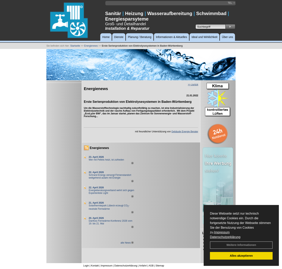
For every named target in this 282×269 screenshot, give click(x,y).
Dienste (118, 37)
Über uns (227, 37)
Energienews (99, 148)
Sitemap (159, 265)
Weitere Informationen (241, 244)
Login (86, 265)
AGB (151, 265)
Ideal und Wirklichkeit (204, 37)
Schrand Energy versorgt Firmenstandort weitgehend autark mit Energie (110, 176)
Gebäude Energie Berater (184, 131)
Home (105, 37)
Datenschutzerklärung (225, 237)
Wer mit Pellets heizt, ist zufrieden (106, 159)
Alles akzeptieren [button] (241, 255)
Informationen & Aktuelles (171, 37)
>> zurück (193, 84)
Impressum (222, 232)
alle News (126, 242)
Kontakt (95, 265)
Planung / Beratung (139, 37)
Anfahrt (143, 265)
